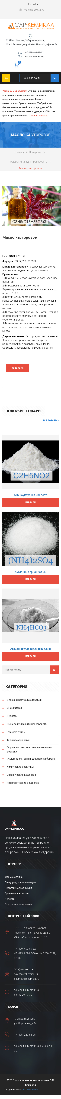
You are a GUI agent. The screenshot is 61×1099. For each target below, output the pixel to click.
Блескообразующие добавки (24, 699)
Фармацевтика (13, 876)
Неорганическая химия (18, 887)
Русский (30, 4)
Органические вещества (21, 774)
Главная (19, 152)
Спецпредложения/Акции (20, 882)
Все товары (51, 420)
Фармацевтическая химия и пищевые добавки (29, 749)
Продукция (35, 152)
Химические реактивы (20, 766)
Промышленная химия (18, 904)
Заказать (17, 368)
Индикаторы (14, 707)
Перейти (30, 502)
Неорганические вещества (23, 782)
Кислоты (12, 715)
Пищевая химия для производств (28, 161)
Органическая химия (17, 893)
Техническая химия (18, 740)
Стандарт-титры (16, 732)
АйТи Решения (30, 1089)
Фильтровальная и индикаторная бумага (31, 758)
